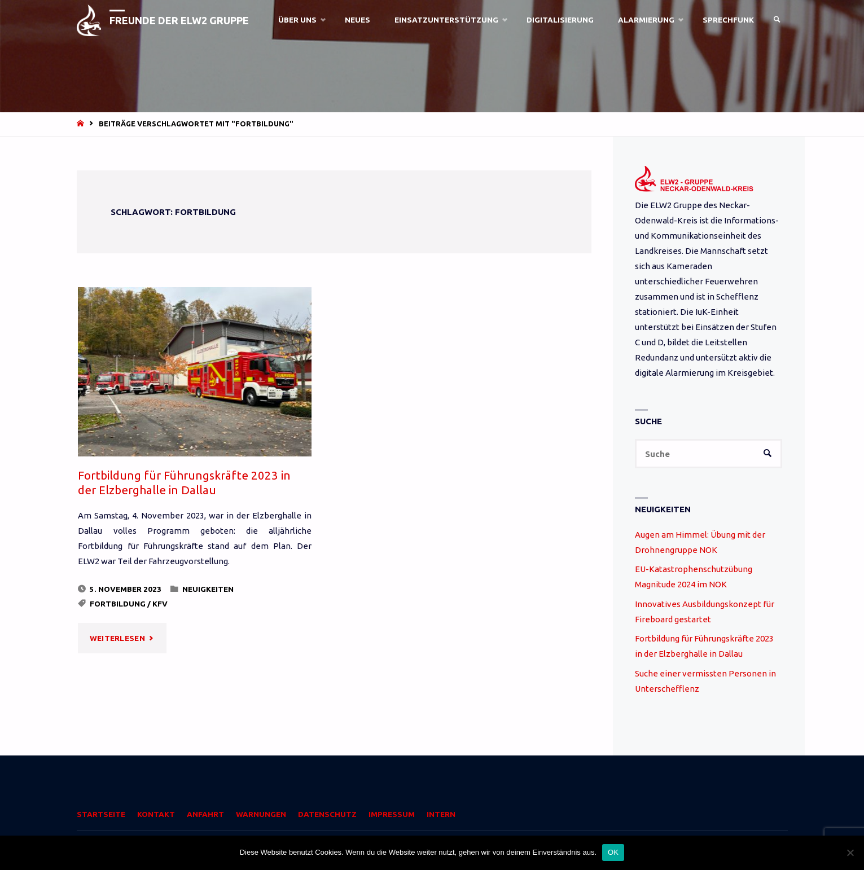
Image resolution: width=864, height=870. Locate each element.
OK (613, 852)
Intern (441, 814)
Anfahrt (205, 814)
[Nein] (850, 852)
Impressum (392, 814)
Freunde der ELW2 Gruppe (179, 20)
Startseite (101, 814)
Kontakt (156, 814)
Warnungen (261, 814)
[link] (777, 19)
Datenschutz (327, 814)
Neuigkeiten (208, 589)
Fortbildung (118, 603)
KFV (160, 603)
